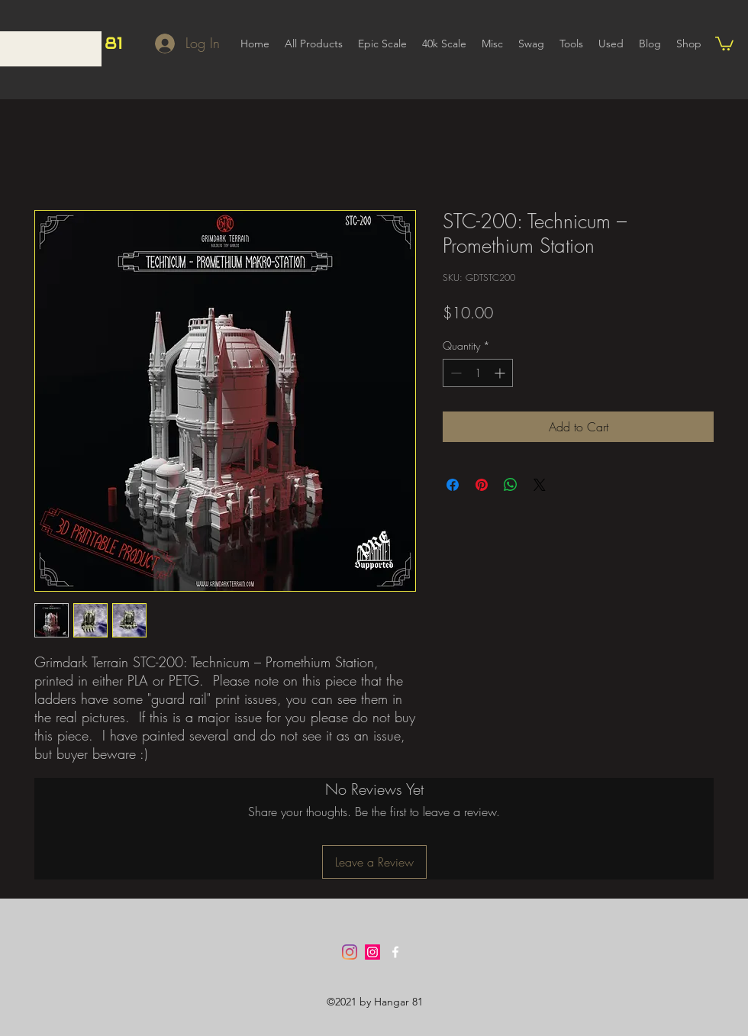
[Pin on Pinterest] (481, 485)
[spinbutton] (478, 373)
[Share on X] (539, 485)
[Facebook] (395, 952)
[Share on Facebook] (452, 485)
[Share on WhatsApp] (510, 485)
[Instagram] (349, 952)
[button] (724, 42)
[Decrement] (454, 373)
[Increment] (501, 373)
